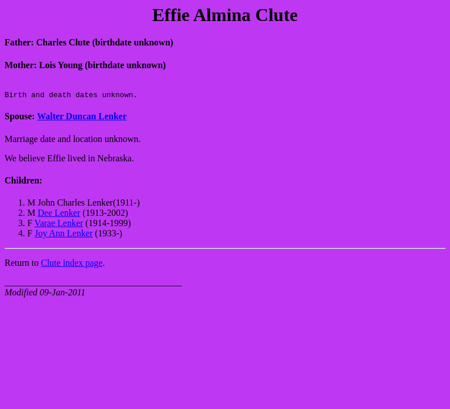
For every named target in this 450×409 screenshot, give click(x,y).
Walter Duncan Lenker (82, 119)
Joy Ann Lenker (64, 236)
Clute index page (71, 266)
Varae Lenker (59, 226)
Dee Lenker (59, 216)
